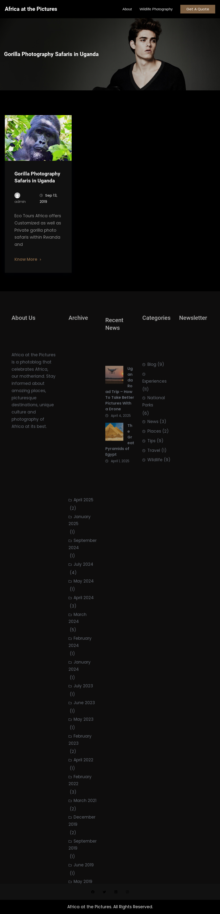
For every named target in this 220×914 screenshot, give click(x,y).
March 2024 (78, 750)
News (152, 448)
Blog (151, 390)
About (127, 9)
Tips (151, 467)
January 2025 (80, 653)
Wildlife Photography (156, 9)
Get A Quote (197, 9)
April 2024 (84, 731)
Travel (153, 476)
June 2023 (84, 835)
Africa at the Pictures (31, 9)
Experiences (154, 407)
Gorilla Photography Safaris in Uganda (37, 187)
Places (154, 457)
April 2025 (83, 633)
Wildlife (155, 486)
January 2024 (80, 798)
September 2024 (83, 676)
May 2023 (84, 852)
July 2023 (83, 819)
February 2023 (80, 872)
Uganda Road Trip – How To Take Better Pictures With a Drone (119, 413)
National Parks (153, 427)
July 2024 (83, 697)
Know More (25, 269)
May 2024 (84, 714)
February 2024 (80, 774)
